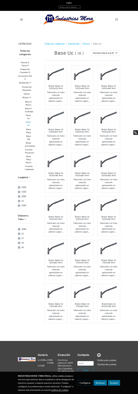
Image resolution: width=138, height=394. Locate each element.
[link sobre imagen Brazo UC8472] (82, 73)
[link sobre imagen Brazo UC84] (82, 161)
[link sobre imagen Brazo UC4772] (108, 248)
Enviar (85, 370)
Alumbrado (74, 43)
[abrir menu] (21, 19)
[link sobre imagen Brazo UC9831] (108, 117)
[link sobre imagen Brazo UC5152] (82, 204)
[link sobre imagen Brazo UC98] (108, 73)
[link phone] (135, 132)
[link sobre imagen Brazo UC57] (55, 161)
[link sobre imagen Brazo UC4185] (82, 117)
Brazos (86, 43)
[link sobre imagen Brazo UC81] (82, 248)
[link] (69, 19)
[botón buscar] (117, 19)
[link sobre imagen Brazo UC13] (55, 73)
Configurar (85, 382)
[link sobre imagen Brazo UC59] (55, 204)
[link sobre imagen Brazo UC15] (108, 292)
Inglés (69, 2)
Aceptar (114, 382)
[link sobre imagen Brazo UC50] (82, 292)
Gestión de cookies (106, 364)
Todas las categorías (54, 43)
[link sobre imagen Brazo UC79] (108, 161)
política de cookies (60, 390)
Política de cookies (106, 360)
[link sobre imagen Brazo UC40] (108, 204)
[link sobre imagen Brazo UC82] (55, 248)
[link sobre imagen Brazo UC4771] (55, 117)
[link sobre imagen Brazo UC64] (55, 292)
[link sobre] (26, 360)
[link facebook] (99, 355)
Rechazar (100, 382)
